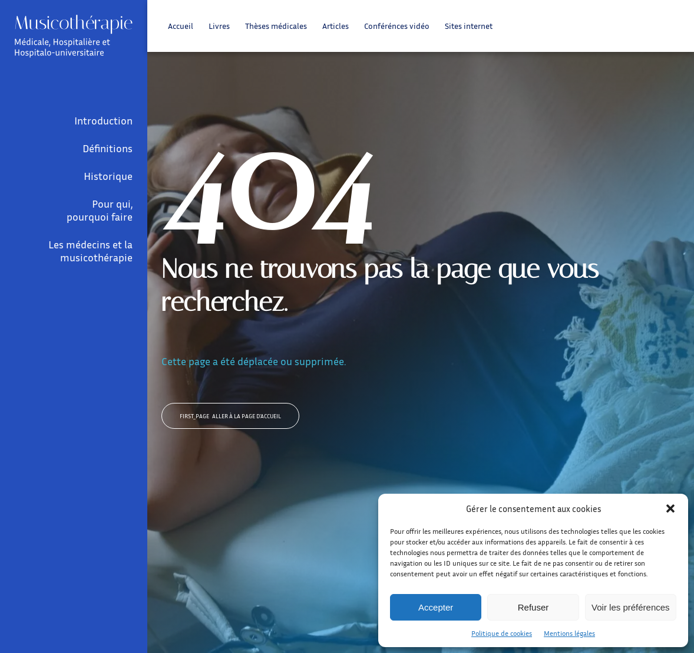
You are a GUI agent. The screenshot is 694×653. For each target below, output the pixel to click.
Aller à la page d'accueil (230, 415)
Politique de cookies (501, 633)
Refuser (533, 607)
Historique (108, 175)
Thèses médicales (276, 26)
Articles (335, 26)
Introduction (103, 120)
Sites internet (469, 26)
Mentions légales (569, 633)
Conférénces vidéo (396, 26)
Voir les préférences (630, 607)
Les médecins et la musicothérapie (90, 251)
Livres (219, 26)
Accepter (435, 607)
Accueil (180, 26)
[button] (670, 508)
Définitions (107, 148)
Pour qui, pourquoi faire (100, 210)
